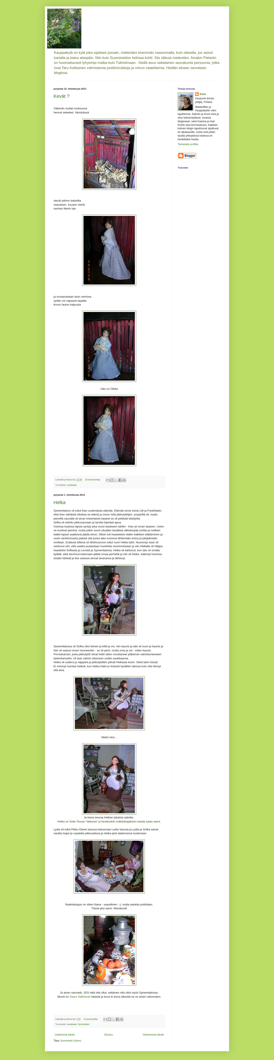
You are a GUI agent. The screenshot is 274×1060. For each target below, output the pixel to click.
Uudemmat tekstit (64, 1034)
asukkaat (71, 485)
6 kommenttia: (91, 1019)
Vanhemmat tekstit (153, 1034)
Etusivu (108, 1034)
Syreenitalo (83, 1024)
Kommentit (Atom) (70, 1040)
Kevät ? (62, 96)
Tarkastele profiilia (188, 144)
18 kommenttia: (93, 479)
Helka (60, 502)
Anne (203, 94)
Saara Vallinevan (80, 996)
